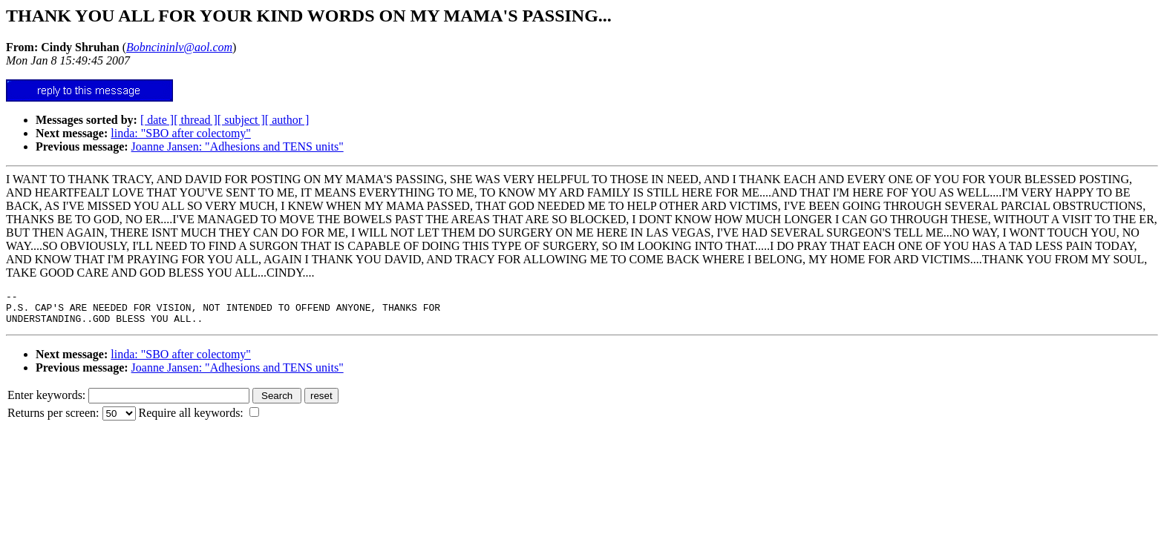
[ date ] (157, 119)
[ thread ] (196, 119)
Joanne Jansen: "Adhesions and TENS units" (237, 146)
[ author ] (287, 119)
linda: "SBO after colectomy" (181, 133)
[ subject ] (241, 119)
